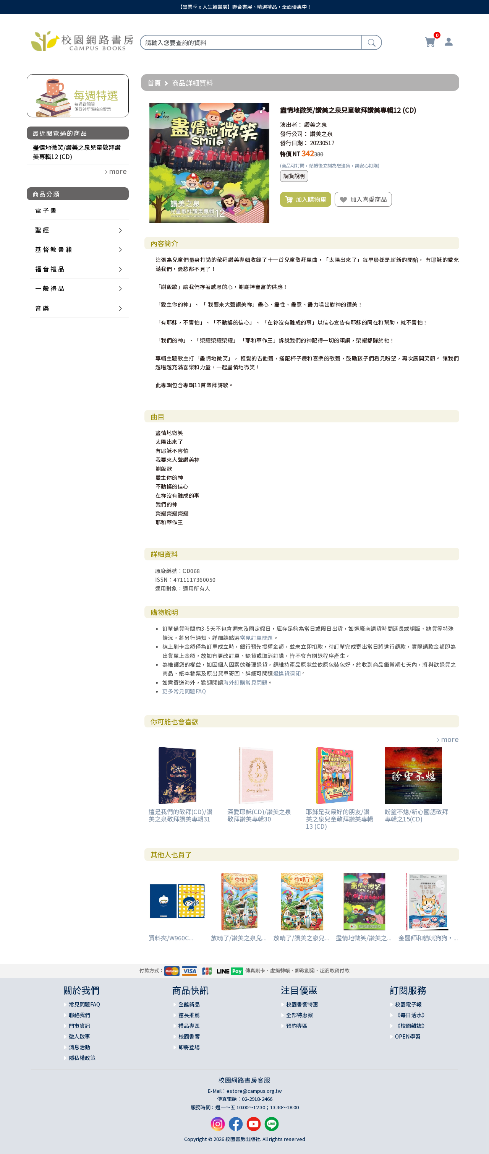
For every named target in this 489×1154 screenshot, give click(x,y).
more (447, 739)
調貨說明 (294, 176)
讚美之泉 (315, 124)
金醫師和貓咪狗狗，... (428, 937)
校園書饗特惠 (302, 1004)
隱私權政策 (82, 1057)
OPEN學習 (408, 1036)
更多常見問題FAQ (184, 691)
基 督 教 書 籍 (53, 249)
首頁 (154, 83)
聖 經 (42, 229)
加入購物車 (305, 200)
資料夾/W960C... (171, 937)
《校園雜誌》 (411, 1025)
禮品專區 (189, 1025)
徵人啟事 (79, 1036)
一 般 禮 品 (49, 288)
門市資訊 (79, 1025)
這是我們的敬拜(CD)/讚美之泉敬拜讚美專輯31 (180, 815)
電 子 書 (46, 210)
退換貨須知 (287, 673)
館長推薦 (189, 1015)
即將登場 (189, 1047)
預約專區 (297, 1025)
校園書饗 (189, 1036)
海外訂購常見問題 (245, 682)
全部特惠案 (299, 1015)
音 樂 (42, 308)
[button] (262, 110)
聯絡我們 (79, 1015)
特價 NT (290, 154)
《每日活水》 (411, 1015)
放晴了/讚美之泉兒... (239, 937)
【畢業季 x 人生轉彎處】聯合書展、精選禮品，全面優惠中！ (245, 6)
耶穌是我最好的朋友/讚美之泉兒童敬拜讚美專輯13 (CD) (339, 819)
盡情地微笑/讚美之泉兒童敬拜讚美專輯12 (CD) (77, 152)
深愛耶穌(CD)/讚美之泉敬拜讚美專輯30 (259, 815)
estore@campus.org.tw (254, 1090)
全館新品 (189, 1004)
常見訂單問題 (256, 637)
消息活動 (79, 1047)
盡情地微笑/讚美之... (364, 937)
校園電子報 (408, 1004)
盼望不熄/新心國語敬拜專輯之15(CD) (416, 815)
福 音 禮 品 (49, 268)
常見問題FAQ (84, 1004)
